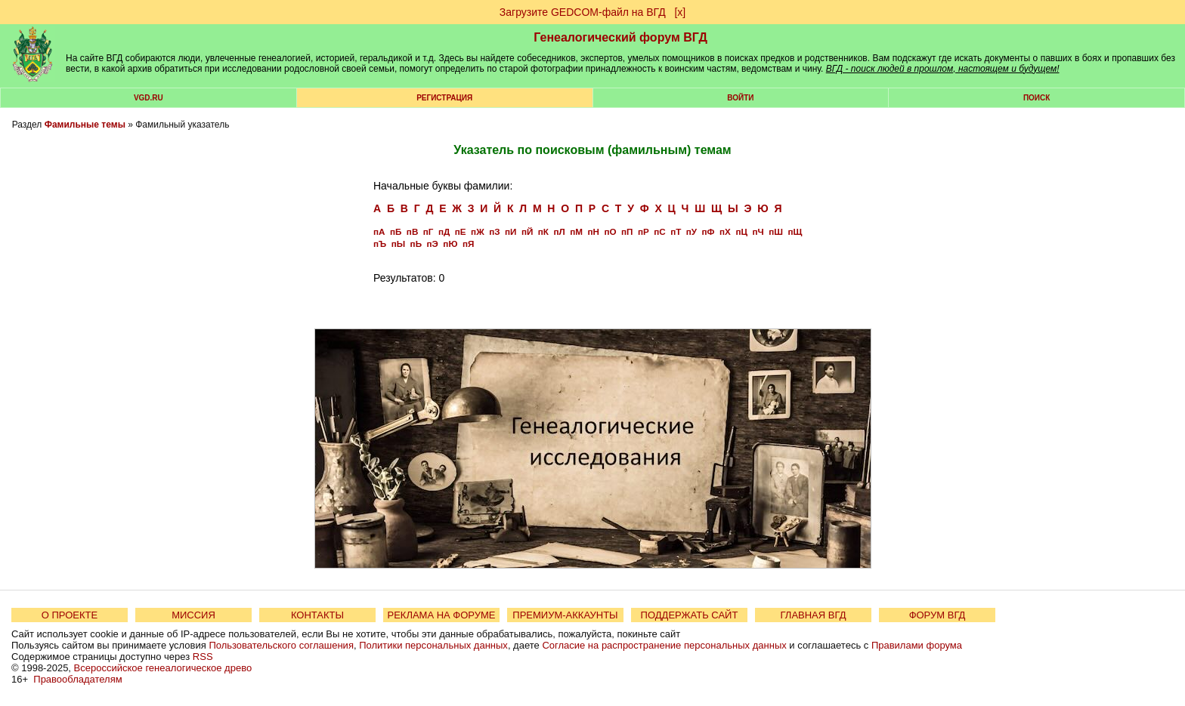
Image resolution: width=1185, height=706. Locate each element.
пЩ (794, 231)
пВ (412, 231)
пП (627, 231)
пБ (395, 231)
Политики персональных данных (433, 645)
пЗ (494, 231)
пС (659, 231)
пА (379, 231)
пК (543, 231)
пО (610, 231)
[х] (679, 12)
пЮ (450, 243)
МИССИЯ (193, 615)
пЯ (468, 243)
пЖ (477, 231)
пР (643, 231)
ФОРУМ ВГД (937, 615)
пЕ (460, 231)
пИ (510, 231)
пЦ (741, 231)
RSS (203, 656)
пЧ (757, 231)
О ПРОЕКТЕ (69, 615)
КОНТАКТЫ (317, 615)
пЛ (559, 231)
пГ (428, 231)
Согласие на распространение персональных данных (664, 645)
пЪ (379, 243)
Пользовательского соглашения (281, 645)
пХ (725, 231)
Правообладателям (77, 679)
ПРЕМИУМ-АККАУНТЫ (564, 615)
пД (444, 231)
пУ (691, 231)
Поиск (1036, 98)
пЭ (432, 243)
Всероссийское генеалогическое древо (163, 668)
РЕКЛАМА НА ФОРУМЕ (441, 615)
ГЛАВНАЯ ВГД (813, 615)
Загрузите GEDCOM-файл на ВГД (583, 12)
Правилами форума (916, 645)
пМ (576, 231)
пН (593, 231)
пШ (776, 231)
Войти (740, 98)
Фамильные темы (85, 124)
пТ (675, 231)
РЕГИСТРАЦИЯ (444, 98)
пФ (708, 231)
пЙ (527, 231)
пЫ (398, 243)
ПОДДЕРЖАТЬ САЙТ (689, 615)
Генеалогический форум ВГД (620, 37)
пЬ (416, 243)
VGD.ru (148, 98)
